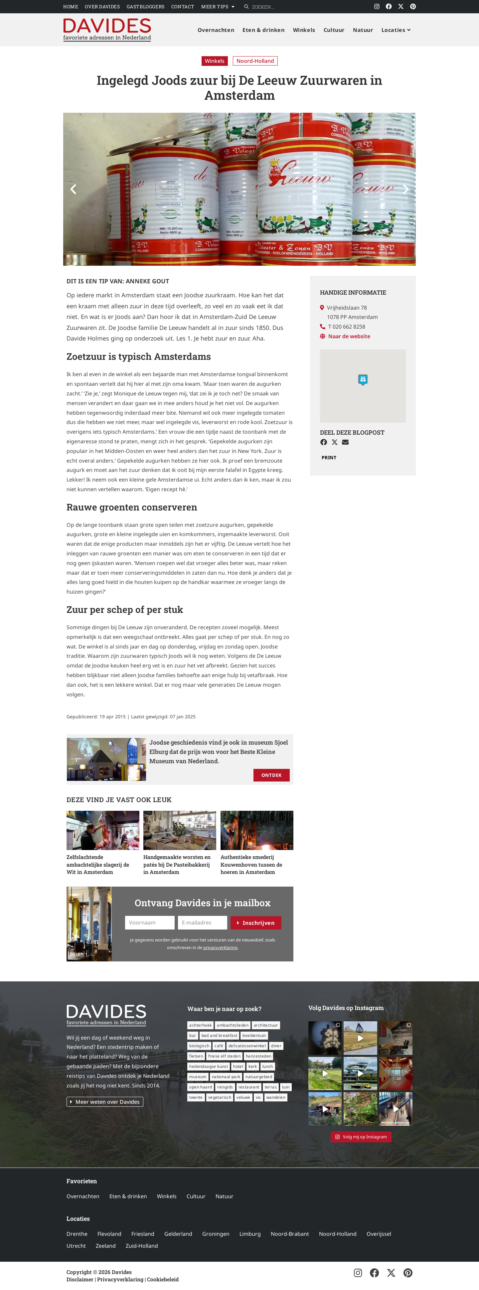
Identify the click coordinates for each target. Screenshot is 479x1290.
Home (70, 6)
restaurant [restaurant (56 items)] (249, 1087)
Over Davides (102, 6)
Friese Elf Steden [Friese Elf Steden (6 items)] (224, 1056)
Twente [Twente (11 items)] (196, 1097)
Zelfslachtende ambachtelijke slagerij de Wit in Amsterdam (98, 864)
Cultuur (196, 1196)
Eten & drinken (128, 1196)
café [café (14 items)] (219, 1046)
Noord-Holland (255, 61)
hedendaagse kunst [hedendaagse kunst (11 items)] (208, 1066)
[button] (73, 189)
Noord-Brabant (290, 1233)
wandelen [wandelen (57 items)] (275, 1097)
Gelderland (178, 1233)
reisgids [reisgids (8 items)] (225, 1087)
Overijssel (379, 1233)
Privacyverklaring (120, 1279)
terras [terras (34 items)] (271, 1087)
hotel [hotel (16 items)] (238, 1066)
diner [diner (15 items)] (276, 1046)
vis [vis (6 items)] (258, 1097)
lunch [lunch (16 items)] (267, 1066)
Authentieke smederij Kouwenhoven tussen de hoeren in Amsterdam (251, 864)
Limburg (250, 1233)
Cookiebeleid (163, 1279)
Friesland (142, 1233)
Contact (183, 6)
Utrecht (76, 1245)
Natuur (225, 1196)
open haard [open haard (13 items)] (200, 1087)
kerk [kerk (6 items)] (252, 1066)
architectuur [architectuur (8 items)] (266, 1025)
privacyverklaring (220, 947)
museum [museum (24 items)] (197, 1076)
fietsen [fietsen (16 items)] (196, 1056)
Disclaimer (80, 1279)
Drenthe (77, 1233)
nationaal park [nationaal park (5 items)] (226, 1076)
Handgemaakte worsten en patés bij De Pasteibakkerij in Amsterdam (177, 864)
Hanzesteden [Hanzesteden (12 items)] (258, 1056)
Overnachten (83, 1196)
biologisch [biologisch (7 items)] (199, 1046)
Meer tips (218, 6)
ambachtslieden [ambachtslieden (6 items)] (232, 1025)
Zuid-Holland (142, 1245)
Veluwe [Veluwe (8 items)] (243, 1097)
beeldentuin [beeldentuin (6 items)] (254, 1035)
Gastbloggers (146, 6)
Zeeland (106, 1245)
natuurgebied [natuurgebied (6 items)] (258, 1076)
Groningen (216, 1233)
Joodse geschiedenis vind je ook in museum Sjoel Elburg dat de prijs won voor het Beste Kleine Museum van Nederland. (218, 751)
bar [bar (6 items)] (192, 1035)
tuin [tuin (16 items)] (286, 1087)
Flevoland (109, 1233)
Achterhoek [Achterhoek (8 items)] (200, 1025)
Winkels (215, 61)
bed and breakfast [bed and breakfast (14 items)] (220, 1035)
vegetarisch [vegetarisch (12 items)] (219, 1097)
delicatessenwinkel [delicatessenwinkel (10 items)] (247, 1046)
